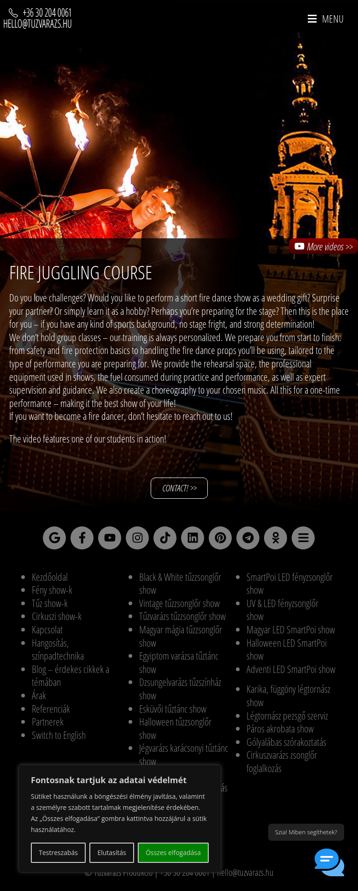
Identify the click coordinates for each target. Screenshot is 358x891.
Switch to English (59, 735)
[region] (119, 819)
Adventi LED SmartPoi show (290, 669)
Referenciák (51, 708)
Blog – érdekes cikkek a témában (70, 675)
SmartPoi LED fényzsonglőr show (289, 583)
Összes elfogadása (173, 852)
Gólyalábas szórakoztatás (286, 742)
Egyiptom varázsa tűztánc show (178, 662)
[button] (329, 862)
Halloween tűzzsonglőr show (175, 728)
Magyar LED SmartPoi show (290, 629)
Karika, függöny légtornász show (288, 695)
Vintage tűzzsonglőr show (179, 603)
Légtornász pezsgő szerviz (287, 715)
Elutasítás (111, 852)
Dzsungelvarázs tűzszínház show (180, 688)
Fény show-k (52, 589)
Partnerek (48, 721)
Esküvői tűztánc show (172, 708)
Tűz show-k (50, 603)
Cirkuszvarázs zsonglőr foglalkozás (281, 761)
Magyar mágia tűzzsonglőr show (180, 635)
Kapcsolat (47, 629)
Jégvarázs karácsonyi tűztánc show (183, 754)
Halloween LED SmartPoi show (286, 649)
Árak (39, 695)
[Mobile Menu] (326, 18)
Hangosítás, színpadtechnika (58, 649)
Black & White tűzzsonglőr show (180, 583)
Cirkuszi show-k (57, 616)
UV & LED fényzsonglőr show (282, 609)
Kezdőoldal (50, 577)
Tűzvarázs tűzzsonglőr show (182, 616)
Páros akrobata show (280, 728)
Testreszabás (58, 852)
